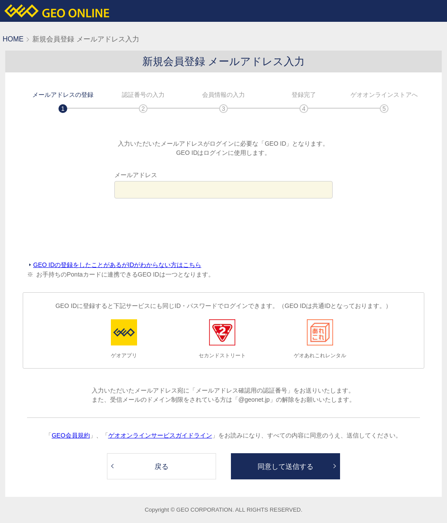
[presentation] (223, 230)
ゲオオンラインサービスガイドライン (160, 435)
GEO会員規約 (70, 435)
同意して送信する (285, 466)
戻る (161, 466)
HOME (13, 39)
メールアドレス (135, 174)
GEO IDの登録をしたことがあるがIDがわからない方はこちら (117, 264)
